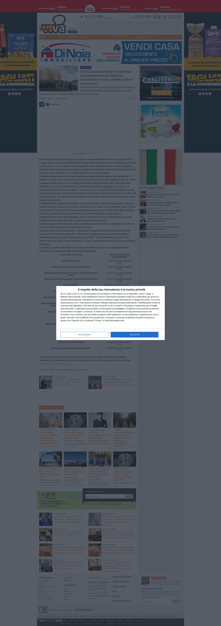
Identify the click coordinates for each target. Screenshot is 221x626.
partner (80, 294)
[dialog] (110, 313)
